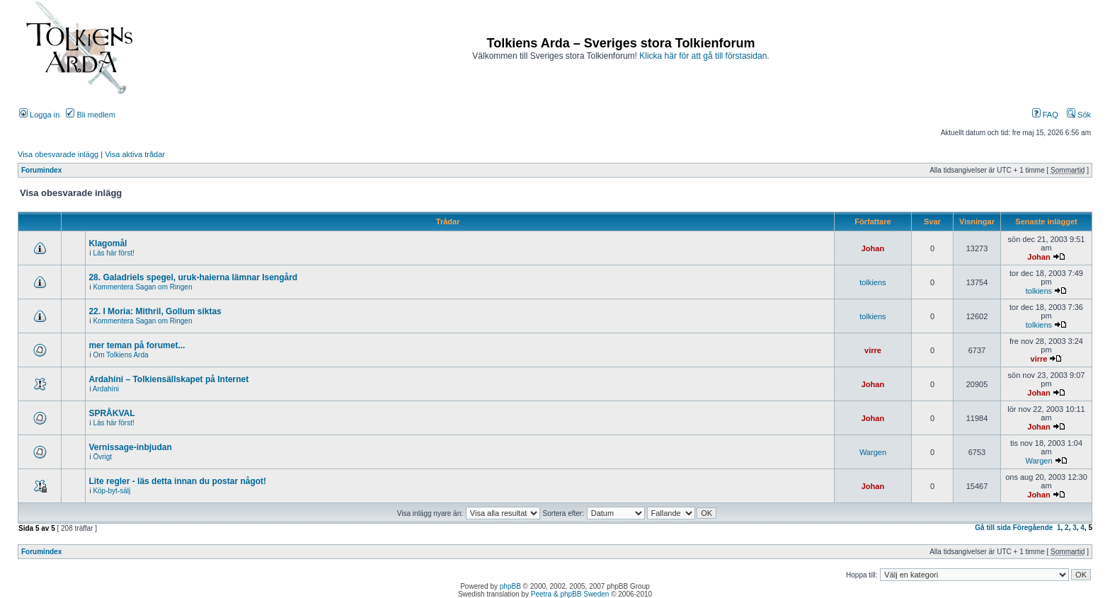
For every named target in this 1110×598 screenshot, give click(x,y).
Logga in (39, 114)
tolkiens (872, 282)
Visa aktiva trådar (135, 154)
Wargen (872, 452)
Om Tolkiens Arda (120, 355)
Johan (873, 248)
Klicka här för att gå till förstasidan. (704, 56)
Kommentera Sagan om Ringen (142, 287)
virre (872, 350)
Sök (1079, 114)
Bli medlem (90, 114)
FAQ (1045, 114)
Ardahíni (106, 389)
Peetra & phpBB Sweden (570, 594)
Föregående (1033, 527)
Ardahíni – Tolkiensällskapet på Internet (168, 379)
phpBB (510, 586)
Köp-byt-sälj (111, 491)
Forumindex (41, 170)
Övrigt (102, 457)
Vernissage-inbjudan (129, 447)
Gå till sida (993, 527)
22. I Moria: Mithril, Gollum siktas (154, 311)
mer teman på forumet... (136, 345)
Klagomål (107, 243)
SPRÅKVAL (111, 413)
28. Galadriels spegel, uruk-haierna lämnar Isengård (192, 277)
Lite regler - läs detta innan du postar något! (177, 481)
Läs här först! (113, 253)
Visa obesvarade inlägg (58, 154)
